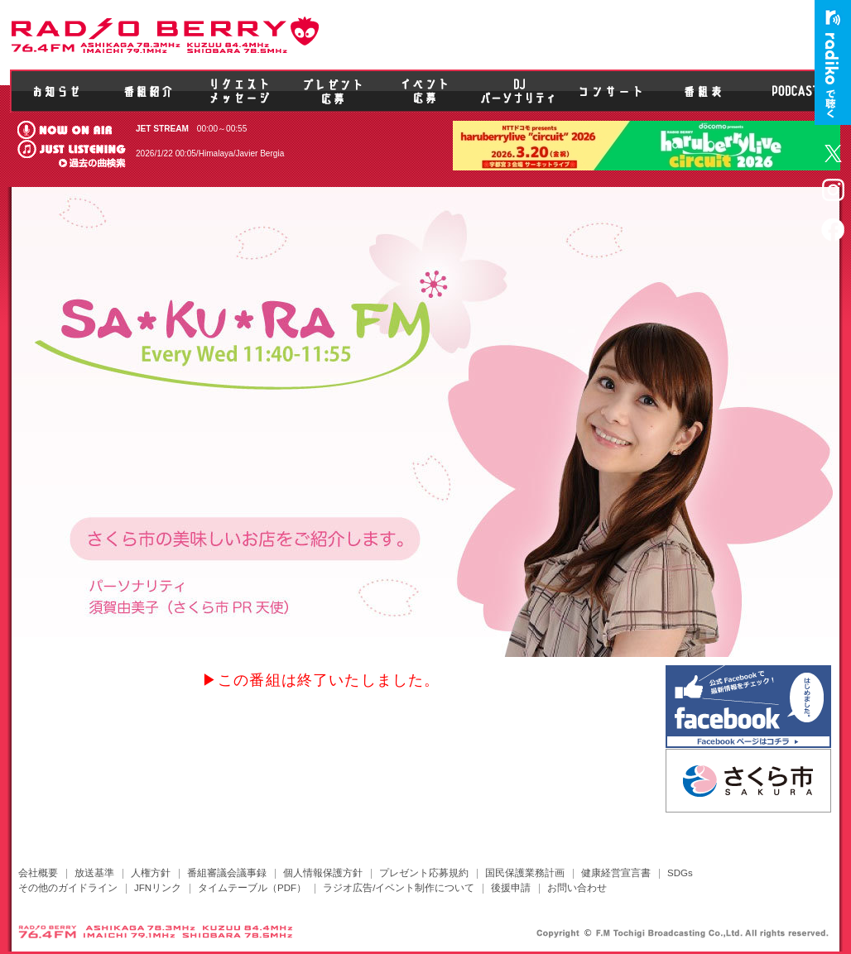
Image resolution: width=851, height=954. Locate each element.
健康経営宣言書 (616, 873)
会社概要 (38, 873)
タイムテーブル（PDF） (252, 888)
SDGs (680, 873)
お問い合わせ (577, 888)
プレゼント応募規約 (424, 873)
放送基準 (94, 873)
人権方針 (151, 873)
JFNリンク (157, 888)
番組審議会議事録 (227, 873)
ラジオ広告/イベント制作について (398, 888)
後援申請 (511, 888)
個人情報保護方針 (323, 873)
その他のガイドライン (68, 888)
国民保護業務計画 (525, 873)
